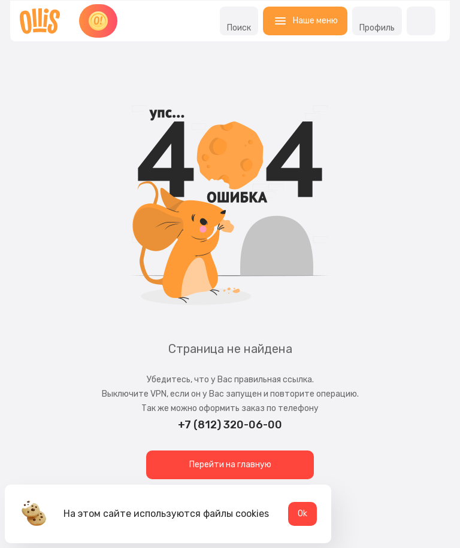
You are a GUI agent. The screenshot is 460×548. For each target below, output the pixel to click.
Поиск (239, 21)
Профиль (377, 21)
